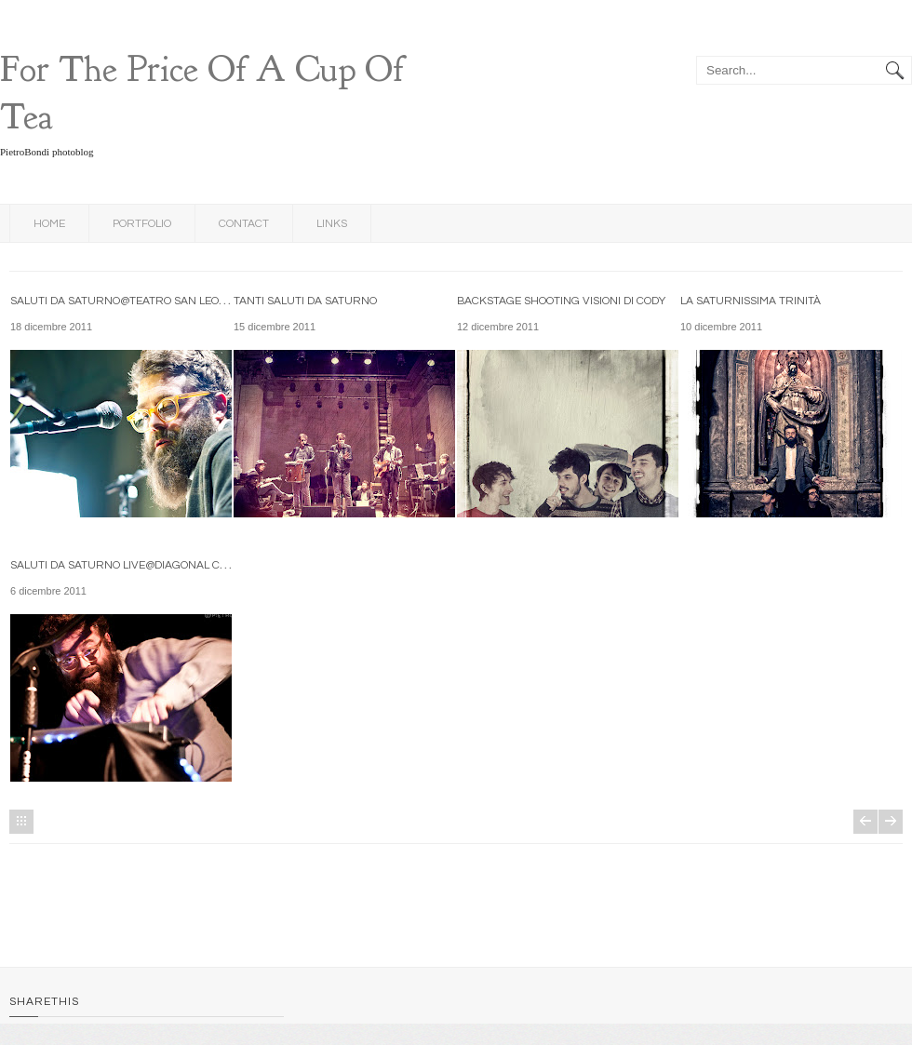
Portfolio (142, 224)
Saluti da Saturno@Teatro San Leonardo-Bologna (162, 301)
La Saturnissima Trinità (750, 301)
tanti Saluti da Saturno (305, 301)
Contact (244, 224)
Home (49, 224)
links (331, 224)
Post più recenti (865, 822)
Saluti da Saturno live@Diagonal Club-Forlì (142, 565)
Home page (21, 822)
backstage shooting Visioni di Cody (561, 301)
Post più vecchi (890, 822)
